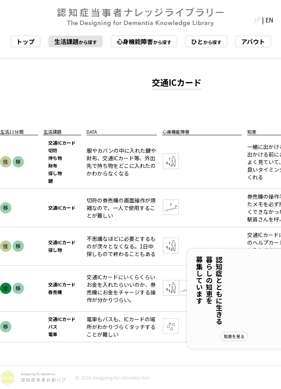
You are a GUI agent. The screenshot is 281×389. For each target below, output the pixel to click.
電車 (52, 334)
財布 (52, 165)
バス (52, 326)
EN (269, 19)
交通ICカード (62, 142)
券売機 (55, 292)
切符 (52, 150)
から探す (75, 41)
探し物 (55, 173)
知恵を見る (258, 336)
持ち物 (55, 158)
